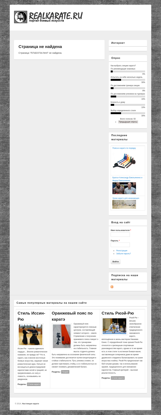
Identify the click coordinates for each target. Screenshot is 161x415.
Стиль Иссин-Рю (31, 316)
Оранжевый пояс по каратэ (72, 316)
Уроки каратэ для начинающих (125, 198)
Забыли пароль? (123, 254)
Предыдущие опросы (128, 122)
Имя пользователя (121, 230)
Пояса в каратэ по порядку (124, 148)
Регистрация (121, 251)
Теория (65, 372)
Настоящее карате (30, 404)
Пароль (115, 240)
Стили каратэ (34, 384)
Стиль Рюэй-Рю (118, 313)
